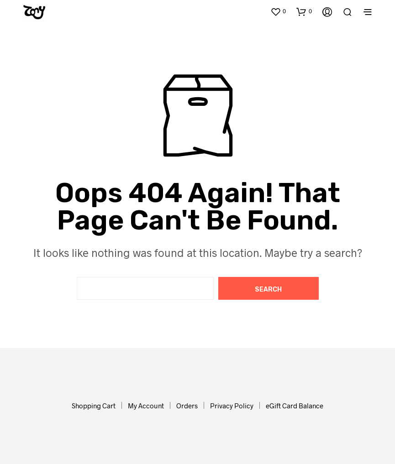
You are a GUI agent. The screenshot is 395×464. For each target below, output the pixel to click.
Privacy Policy (231, 405)
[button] (278, 11)
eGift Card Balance (294, 405)
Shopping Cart (94, 405)
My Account (146, 405)
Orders (187, 405)
